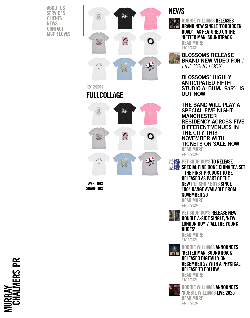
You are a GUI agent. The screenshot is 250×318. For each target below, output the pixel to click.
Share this (94, 188)
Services (56, 13)
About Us (56, 7)
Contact (55, 28)
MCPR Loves (58, 33)
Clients (54, 18)
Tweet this (94, 184)
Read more (192, 42)
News (52, 23)
